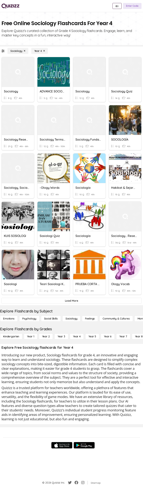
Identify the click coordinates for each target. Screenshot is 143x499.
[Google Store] (84, 445)
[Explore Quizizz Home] (10, 6)
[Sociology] (17, 51)
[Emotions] (9, 319)
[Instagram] (83, 483)
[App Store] (61, 445)
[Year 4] (39, 51)
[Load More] (71, 301)
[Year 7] (123, 336)
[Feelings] (90, 319)
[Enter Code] (132, 6)
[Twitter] (70, 483)
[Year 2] (46, 336)
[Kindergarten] (11, 336)
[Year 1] (30, 336)
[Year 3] (61, 336)
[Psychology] (29, 319)
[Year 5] (92, 336)
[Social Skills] (51, 319)
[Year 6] (108, 336)
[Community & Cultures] (116, 319)
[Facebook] (76, 483)
